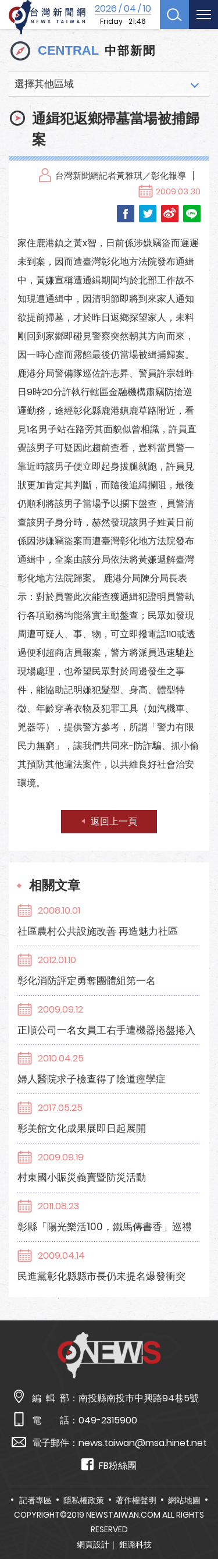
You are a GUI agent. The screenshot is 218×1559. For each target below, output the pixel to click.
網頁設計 (93, 1544)
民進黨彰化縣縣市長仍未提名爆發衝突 (101, 1276)
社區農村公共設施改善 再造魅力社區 (97, 931)
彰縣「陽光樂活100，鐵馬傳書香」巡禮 (104, 1227)
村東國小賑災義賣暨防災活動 (81, 1177)
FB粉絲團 (109, 1465)
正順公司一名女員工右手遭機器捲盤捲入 (106, 1030)
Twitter (147, 213)
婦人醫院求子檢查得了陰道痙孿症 (91, 1079)
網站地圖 (184, 1500)
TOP (200, 1516)
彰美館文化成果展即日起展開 (81, 1128)
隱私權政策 (83, 1500)
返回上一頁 (114, 821)
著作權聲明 (136, 1500)
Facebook (125, 213)
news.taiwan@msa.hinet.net (142, 1443)
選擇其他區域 (44, 84)
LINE (192, 213)
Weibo (169, 213)
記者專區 (35, 1500)
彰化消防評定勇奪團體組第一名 (86, 981)
